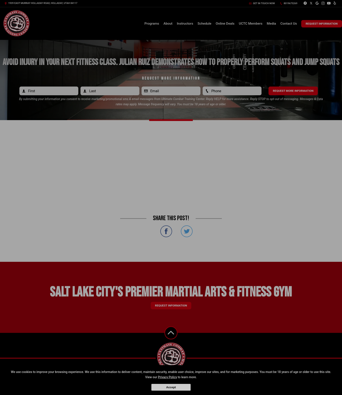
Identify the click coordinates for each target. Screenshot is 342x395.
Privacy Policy (167, 377)
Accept (171, 387)
